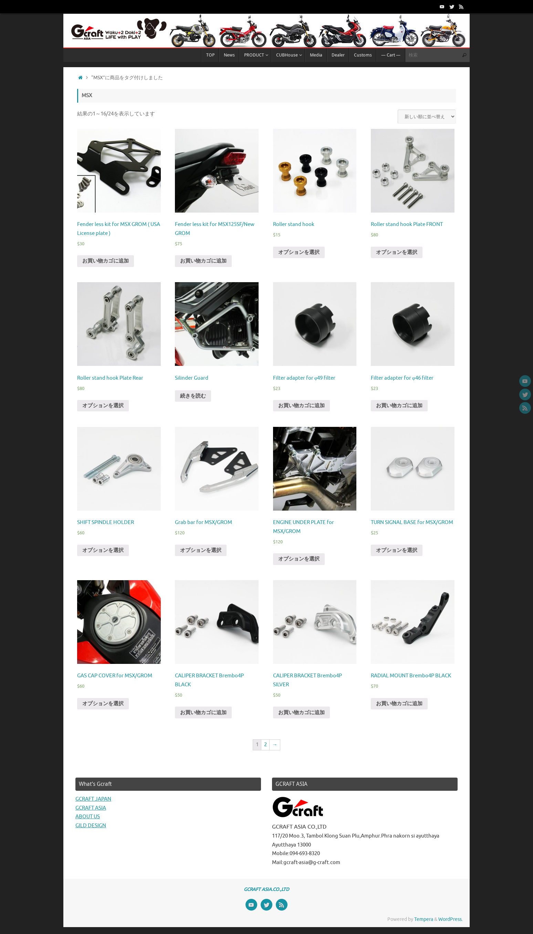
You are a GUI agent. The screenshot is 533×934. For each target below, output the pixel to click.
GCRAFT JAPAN (93, 799)
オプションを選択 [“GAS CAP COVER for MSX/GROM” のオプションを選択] (103, 703)
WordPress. (450, 919)
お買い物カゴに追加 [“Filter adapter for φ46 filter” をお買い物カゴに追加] (399, 405)
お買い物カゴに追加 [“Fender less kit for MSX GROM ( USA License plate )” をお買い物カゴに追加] (105, 261)
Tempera (423, 919)
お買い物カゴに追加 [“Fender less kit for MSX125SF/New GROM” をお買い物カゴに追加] (203, 261)
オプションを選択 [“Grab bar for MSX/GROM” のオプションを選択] (200, 550)
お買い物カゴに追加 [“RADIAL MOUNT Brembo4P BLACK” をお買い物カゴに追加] (399, 703)
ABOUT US (87, 816)
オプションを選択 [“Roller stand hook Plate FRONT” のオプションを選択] (396, 252)
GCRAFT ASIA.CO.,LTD (266, 889)
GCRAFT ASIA (90, 808)
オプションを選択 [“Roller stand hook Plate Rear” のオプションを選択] (103, 405)
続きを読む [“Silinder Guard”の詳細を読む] (193, 396)
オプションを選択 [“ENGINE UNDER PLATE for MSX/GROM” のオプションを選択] (299, 559)
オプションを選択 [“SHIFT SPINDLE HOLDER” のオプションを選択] (103, 550)
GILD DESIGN (90, 825)
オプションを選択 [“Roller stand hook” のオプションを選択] (299, 252)
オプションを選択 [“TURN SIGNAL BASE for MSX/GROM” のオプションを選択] (396, 550)
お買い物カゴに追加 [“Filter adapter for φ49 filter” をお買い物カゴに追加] (301, 405)
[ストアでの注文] (427, 117)
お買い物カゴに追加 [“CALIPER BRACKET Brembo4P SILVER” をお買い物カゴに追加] (301, 712)
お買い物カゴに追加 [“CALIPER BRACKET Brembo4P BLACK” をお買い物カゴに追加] (203, 712)
